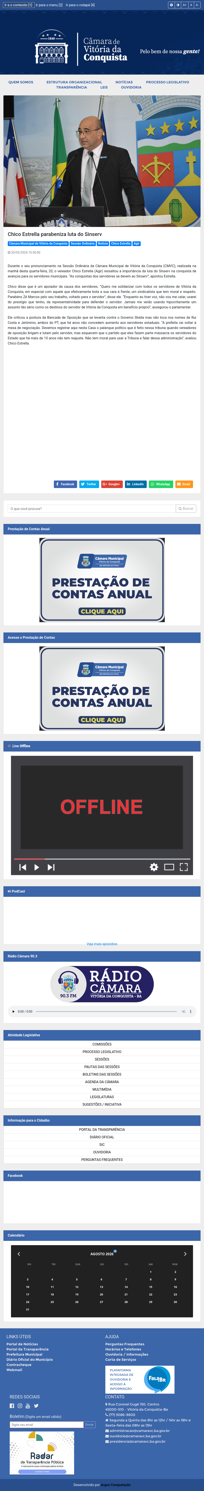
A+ (185, 5)
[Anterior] (18, 1254)
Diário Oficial (102, 1137)
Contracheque (18, 1365)
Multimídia (101, 1089)
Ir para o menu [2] (49, 5)
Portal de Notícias (22, 1344)
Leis (104, 87)
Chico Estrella (120, 243)
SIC (101, 1145)
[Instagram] (20, 1406)
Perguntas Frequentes (102, 1160)
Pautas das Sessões (102, 1067)
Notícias (124, 82)
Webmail (14, 1370)
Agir (137, 243)
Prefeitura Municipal (24, 1354)
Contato (115, 1396)
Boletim (17, 1416)
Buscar (186, 509)
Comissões (101, 1044)
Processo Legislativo (167, 82)
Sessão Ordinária (83, 243)
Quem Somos (20, 82)
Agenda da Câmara (102, 1082)
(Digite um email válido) (43, 1417)
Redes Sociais (25, 1396)
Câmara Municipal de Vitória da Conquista (38, 243)
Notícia (103, 243)
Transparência (71, 87)
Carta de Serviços (120, 1360)
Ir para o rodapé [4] (80, 5)
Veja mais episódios (102, 944)
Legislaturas (102, 1097)
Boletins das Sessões (102, 1074)
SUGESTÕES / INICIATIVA (102, 1104)
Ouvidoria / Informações (126, 1354)
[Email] (47, 1424)
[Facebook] (13, 1406)
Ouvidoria (131, 87)
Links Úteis (18, 1336)
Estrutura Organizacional (74, 82)
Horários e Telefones (123, 1349)
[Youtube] (28, 1406)
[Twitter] (36, 1406)
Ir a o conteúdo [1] (19, 5)
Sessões (102, 1059)
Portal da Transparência (102, 1130)
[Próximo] (185, 1254)
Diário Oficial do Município (29, 1360)
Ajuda (112, 1336)
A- (197, 5)
